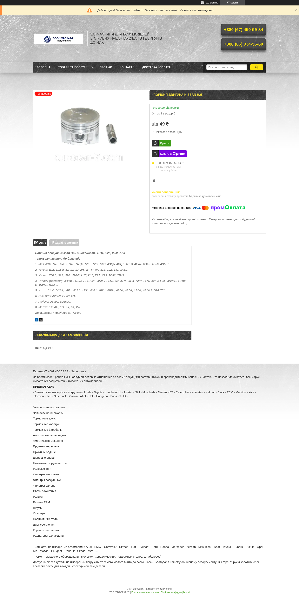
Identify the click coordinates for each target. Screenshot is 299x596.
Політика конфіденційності (175, 592)
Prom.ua (167, 588)
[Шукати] (256, 67)
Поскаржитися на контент (145, 592)
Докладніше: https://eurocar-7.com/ (58, 312)
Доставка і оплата (156, 67)
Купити (164, 143)
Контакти (127, 67)
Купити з (172, 154)
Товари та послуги (72, 67)
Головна (43, 67)
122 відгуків (212, 2)
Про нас (106, 67)
